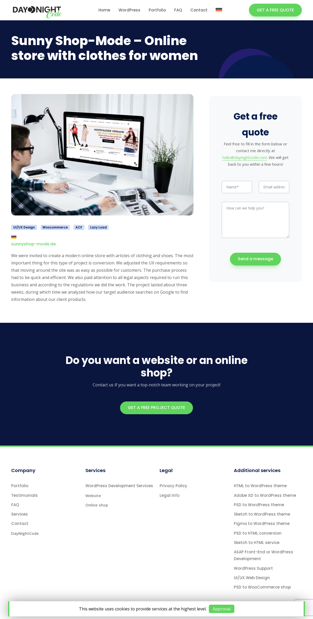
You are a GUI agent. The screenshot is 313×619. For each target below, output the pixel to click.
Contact (199, 10)
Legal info (169, 495)
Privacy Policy (173, 485)
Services (19, 514)
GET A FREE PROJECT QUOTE (156, 408)
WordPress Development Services (119, 485)
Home (104, 10)
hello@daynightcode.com (244, 155)
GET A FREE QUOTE (275, 10)
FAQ (178, 10)
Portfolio (157, 10)
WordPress (129, 10)
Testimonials (24, 495)
